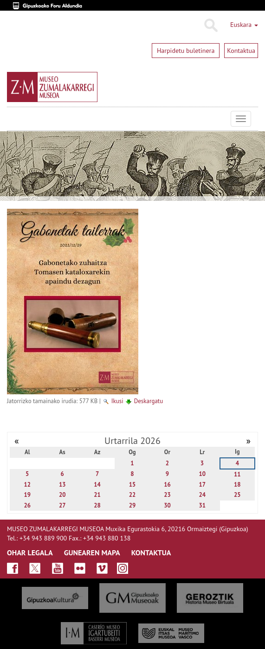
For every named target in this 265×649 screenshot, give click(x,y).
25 (237, 495)
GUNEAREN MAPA (92, 552)
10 (202, 474)
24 (202, 495)
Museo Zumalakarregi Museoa (14, 118)
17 (202, 484)
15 (132, 484)
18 (237, 484)
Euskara (244, 24)
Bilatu (210, 25)
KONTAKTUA (151, 552)
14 (97, 484)
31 (202, 505)
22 (132, 495)
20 (62, 495)
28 (97, 505)
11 (237, 474)
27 (62, 505)
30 (167, 505)
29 (132, 505)
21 (97, 495)
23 (167, 495)
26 (27, 505)
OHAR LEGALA (30, 552)
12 (27, 484)
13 (62, 484)
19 (27, 495)
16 (167, 484)
